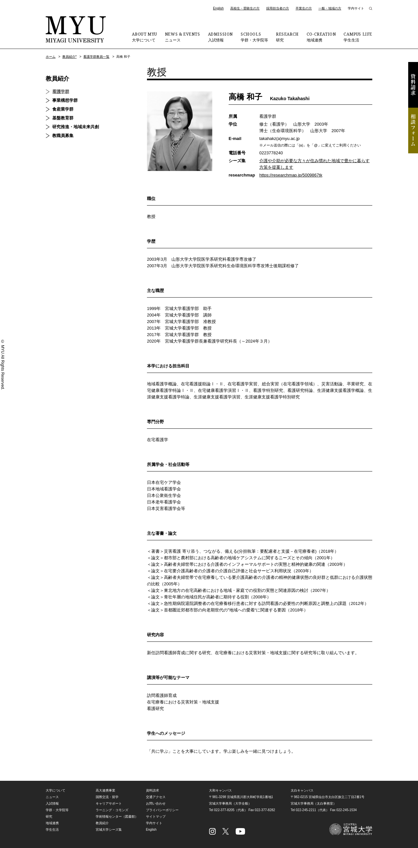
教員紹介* (69, 56)
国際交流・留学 (107, 797)
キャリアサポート (109, 803)
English (218, 8)
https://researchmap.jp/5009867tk (290, 175)
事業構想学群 (65, 100)
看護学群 (60, 91)
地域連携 (321, 36)
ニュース (182, 36)
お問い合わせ (156, 803)
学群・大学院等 (254, 36)
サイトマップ (156, 816)
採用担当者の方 (277, 8)
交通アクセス (156, 797)
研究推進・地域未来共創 (75, 126)
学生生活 (358, 36)
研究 (287, 36)
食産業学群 (62, 109)
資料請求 (413, 85)
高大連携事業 (105, 790)
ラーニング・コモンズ (112, 810)
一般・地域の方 (329, 8)
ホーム (51, 56)
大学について (144, 36)
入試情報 (220, 36)
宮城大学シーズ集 (109, 829)
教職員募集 (62, 135)
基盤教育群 (62, 118)
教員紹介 (57, 78)
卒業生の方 (304, 8)
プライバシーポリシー (162, 810)
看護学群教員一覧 (96, 56)
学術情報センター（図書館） (117, 816)
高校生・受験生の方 (245, 8)
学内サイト (356, 8)
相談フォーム (413, 130)
